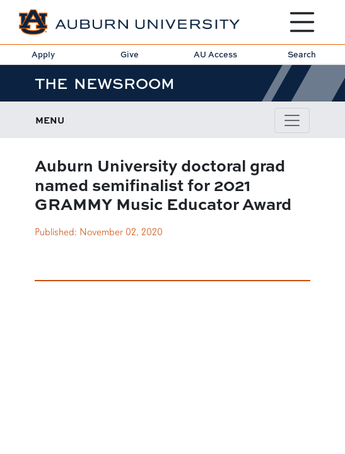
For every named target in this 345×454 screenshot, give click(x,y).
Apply (43, 54)
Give (129, 54)
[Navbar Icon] (292, 120)
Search (302, 54)
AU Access (215, 54)
